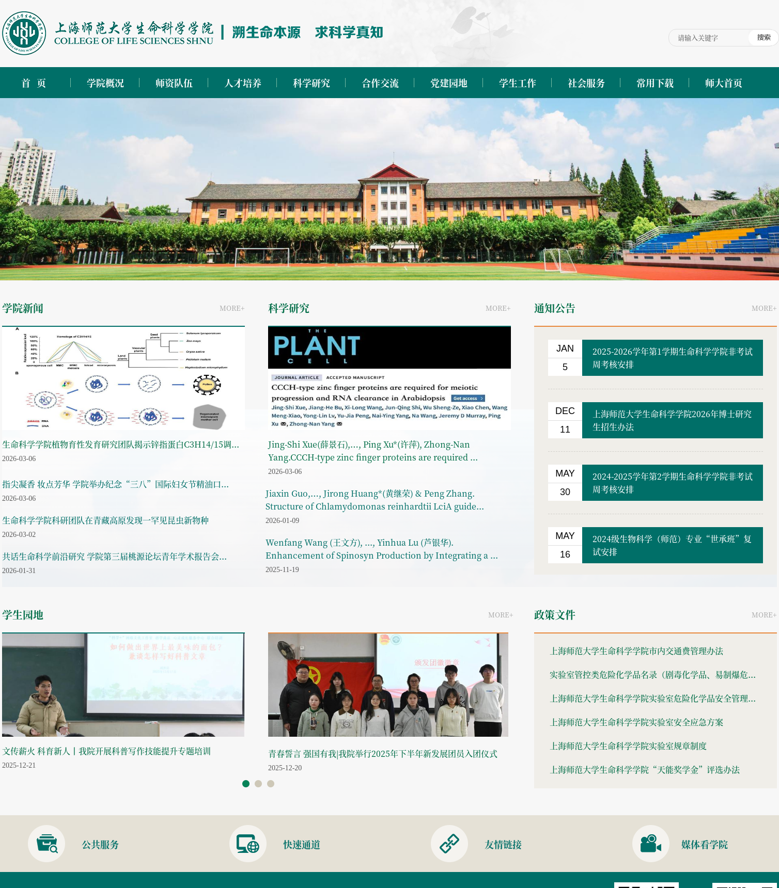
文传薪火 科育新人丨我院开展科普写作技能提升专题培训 (106, 751)
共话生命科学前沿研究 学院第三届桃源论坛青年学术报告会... (114, 556)
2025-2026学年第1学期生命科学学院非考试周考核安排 (673, 357)
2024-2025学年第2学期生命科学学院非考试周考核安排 (673, 482)
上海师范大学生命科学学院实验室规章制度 (628, 746)
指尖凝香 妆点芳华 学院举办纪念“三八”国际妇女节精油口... (115, 484)
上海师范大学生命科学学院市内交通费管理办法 (636, 651)
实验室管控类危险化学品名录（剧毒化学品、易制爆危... (653, 674)
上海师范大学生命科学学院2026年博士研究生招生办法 (672, 420)
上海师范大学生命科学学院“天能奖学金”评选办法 (645, 769)
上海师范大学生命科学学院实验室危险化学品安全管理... (653, 698)
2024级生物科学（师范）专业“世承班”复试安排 (672, 545)
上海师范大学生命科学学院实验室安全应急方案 (636, 722)
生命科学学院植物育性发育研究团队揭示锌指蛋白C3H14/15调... (120, 444)
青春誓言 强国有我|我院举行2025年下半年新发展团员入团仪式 (382, 753)
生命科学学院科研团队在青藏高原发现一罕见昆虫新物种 (105, 520)
